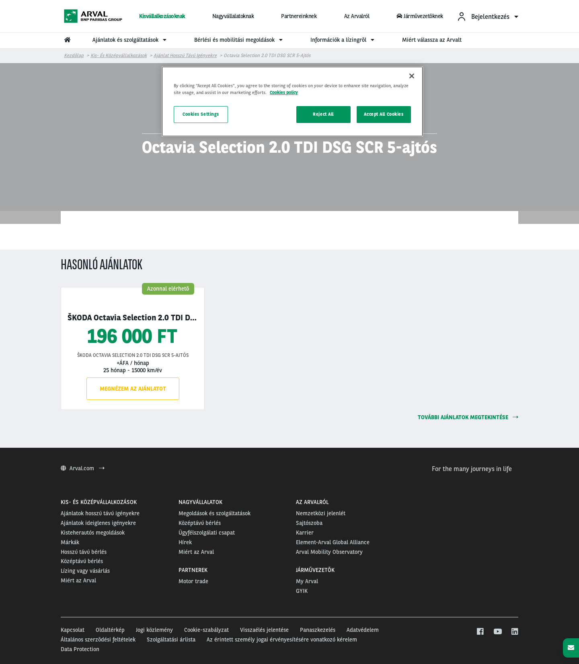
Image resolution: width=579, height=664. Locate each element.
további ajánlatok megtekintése (468, 417)
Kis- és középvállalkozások (118, 55)
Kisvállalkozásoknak (162, 16)
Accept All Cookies (383, 114)
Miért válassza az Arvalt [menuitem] (432, 40)
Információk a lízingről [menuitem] (343, 40)
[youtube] (497, 631)
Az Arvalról (357, 16)
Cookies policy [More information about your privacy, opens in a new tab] (284, 92)
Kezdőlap (74, 55)
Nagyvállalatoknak (233, 16)
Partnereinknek (298, 16)
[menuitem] (487, 16)
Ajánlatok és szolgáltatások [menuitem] (130, 40)
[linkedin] (514, 631)
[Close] (412, 76)
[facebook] (480, 631)
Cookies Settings (201, 114)
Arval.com (83, 468)
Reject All (323, 114)
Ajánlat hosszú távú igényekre (185, 55)
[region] (292, 101)
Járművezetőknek (419, 16)
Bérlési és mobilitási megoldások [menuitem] (239, 40)
